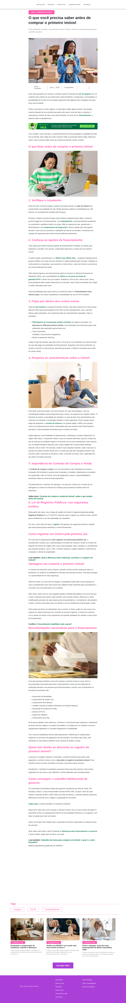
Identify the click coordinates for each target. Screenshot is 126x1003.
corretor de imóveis (53, 423)
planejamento (66, 221)
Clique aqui (33, 804)
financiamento (85, 115)
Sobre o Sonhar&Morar (89, 983)
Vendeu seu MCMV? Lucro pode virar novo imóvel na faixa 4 (62, 947)
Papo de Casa (41, 4)
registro (56, 524)
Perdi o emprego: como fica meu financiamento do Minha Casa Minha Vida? (97, 948)
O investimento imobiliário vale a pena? (54, 624)
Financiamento (52, 909)
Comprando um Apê (74, 4)
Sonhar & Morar (21, 3)
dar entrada (40, 307)
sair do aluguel (84, 94)
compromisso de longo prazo (56, 227)
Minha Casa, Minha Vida (65, 258)
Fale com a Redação (88, 987)
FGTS (33, 909)
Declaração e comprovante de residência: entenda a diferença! (24, 947)
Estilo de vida (61, 4)
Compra (17, 909)
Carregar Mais (63, 965)
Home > (34, 12)
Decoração (51, 4)
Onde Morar (87, 4)
